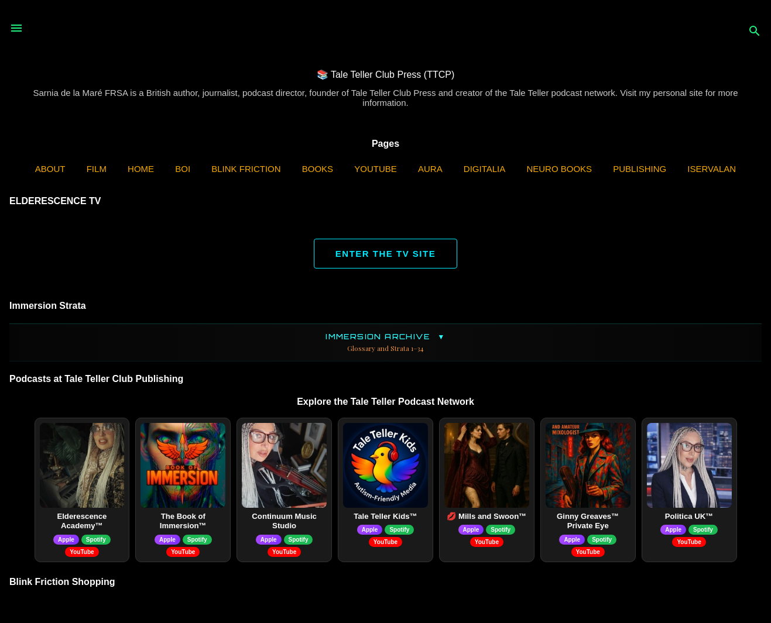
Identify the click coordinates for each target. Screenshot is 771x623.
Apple (66, 539)
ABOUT (50, 169)
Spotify (96, 539)
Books (317, 169)
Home (141, 169)
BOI (182, 169)
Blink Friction (245, 169)
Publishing (639, 169)
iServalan (711, 169)
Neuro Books (559, 169)
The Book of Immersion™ (183, 521)
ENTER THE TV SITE (385, 254)
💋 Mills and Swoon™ (486, 516)
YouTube (375, 169)
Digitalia (484, 169)
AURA (430, 169)
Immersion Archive (385, 342)
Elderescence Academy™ (82, 521)
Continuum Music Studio (284, 521)
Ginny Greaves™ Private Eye (588, 521)
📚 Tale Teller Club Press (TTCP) (385, 75)
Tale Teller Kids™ (385, 516)
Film (97, 169)
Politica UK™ (689, 516)
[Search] (755, 32)
